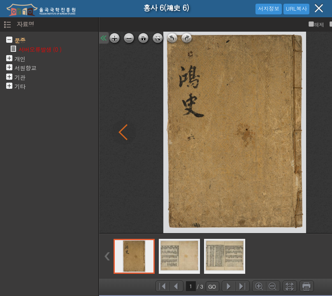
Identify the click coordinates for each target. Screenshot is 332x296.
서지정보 (268, 8)
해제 (316, 24)
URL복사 (296, 8)
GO (212, 286)
